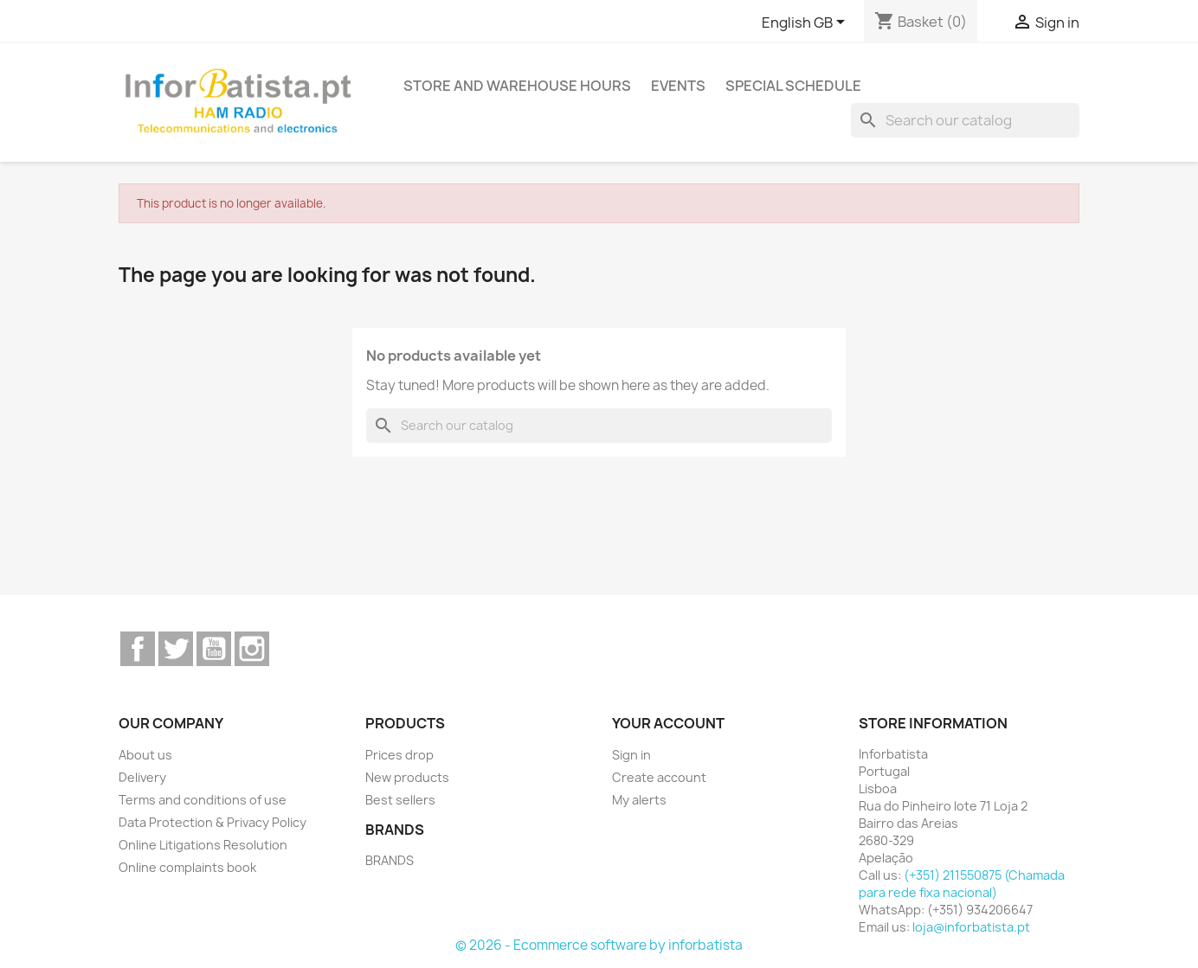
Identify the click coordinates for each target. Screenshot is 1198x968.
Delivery (142, 777)
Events (678, 85)
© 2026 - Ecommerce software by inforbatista (599, 945)
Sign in (631, 755)
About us (145, 755)
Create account (659, 777)
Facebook (137, 648)
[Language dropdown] (806, 23)
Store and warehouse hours (517, 85)
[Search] (965, 120)
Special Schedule (793, 85)
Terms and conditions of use (203, 800)
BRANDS (389, 860)
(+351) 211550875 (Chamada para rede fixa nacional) (962, 884)
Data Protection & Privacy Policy (212, 822)
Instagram (252, 648)
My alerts (639, 800)
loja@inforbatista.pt (971, 927)
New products (407, 777)
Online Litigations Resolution (203, 845)
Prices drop (399, 755)
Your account (668, 723)
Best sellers (400, 800)
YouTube (213, 648)
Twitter (175, 648)
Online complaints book (187, 867)
